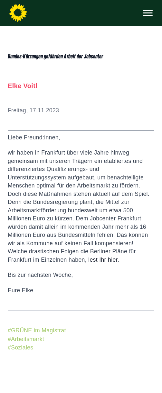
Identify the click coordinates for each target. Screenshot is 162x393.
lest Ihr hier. (103, 260)
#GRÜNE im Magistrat (37, 330)
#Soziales (20, 347)
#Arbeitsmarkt (26, 339)
